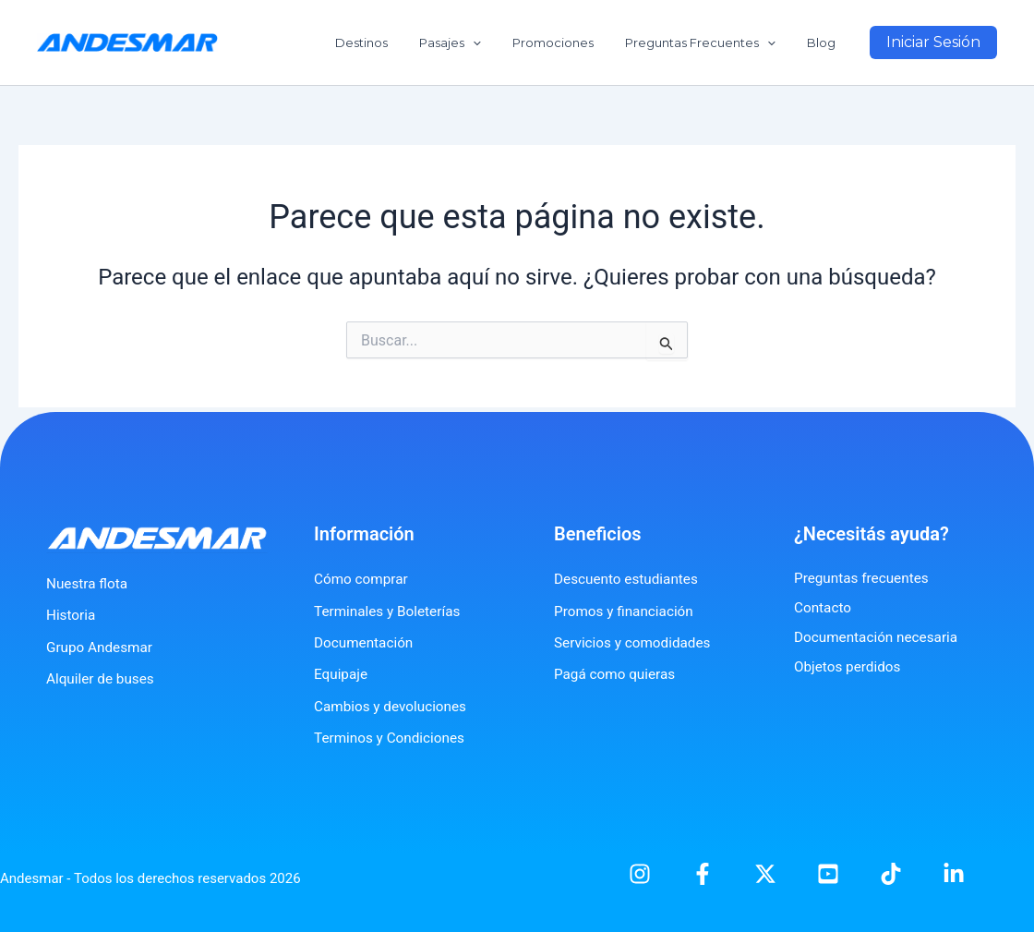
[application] (498, 42)
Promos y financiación (627, 611)
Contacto (824, 607)
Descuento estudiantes (629, 578)
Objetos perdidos (850, 666)
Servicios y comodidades (635, 642)
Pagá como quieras (617, 674)
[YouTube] (828, 874)
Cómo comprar (363, 578)
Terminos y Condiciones (393, 737)
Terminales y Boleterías (390, 611)
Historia (72, 614)
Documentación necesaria (879, 637)
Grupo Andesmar (101, 647)
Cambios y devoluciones (394, 706)
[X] (765, 874)
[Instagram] (640, 874)
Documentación (365, 642)
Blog (825, 42)
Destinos (394, 42)
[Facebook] (702, 874)
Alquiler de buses (102, 678)
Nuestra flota (88, 583)
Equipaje (342, 674)
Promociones (571, 42)
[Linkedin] (954, 874)
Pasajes (476, 42)
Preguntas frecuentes (864, 578)
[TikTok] (891, 874)
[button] (933, 42)
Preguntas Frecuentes (711, 42)
